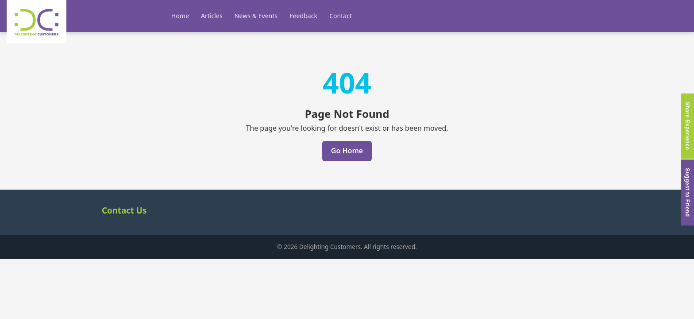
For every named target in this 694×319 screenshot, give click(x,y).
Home (180, 16)
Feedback (303, 16)
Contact (340, 16)
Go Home (347, 151)
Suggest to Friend (687, 192)
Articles (212, 16)
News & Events (256, 16)
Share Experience (687, 126)
